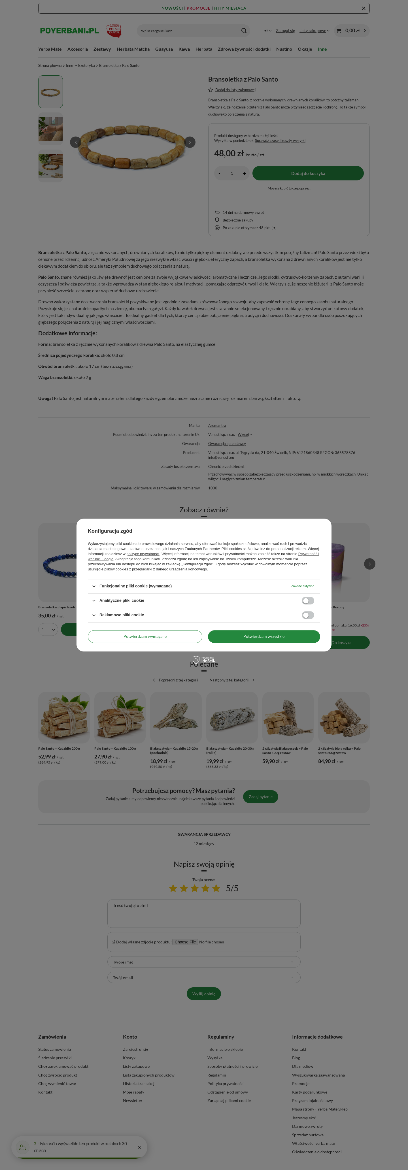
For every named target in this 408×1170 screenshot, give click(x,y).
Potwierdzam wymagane (145, 636)
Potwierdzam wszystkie (263, 636)
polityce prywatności (143, 554)
